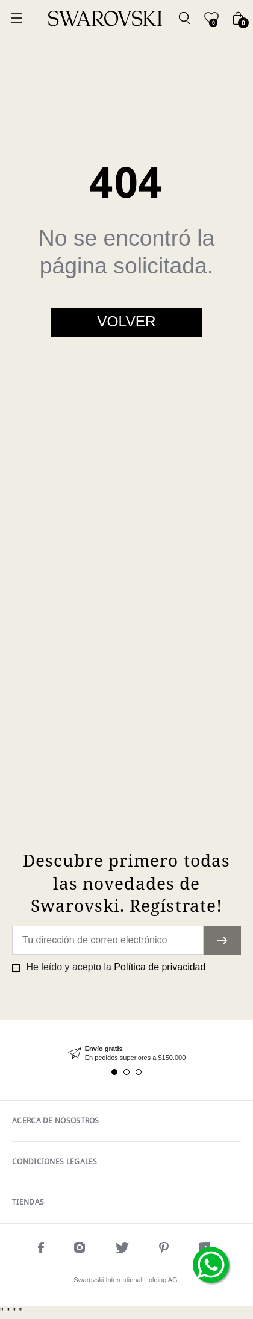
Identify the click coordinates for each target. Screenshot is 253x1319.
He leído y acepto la (114, 967)
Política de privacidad (159, 967)
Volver (126, 321)
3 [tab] (139, 1072)
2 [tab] (126, 1072)
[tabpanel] (126, 1053)
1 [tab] (114, 1072)
